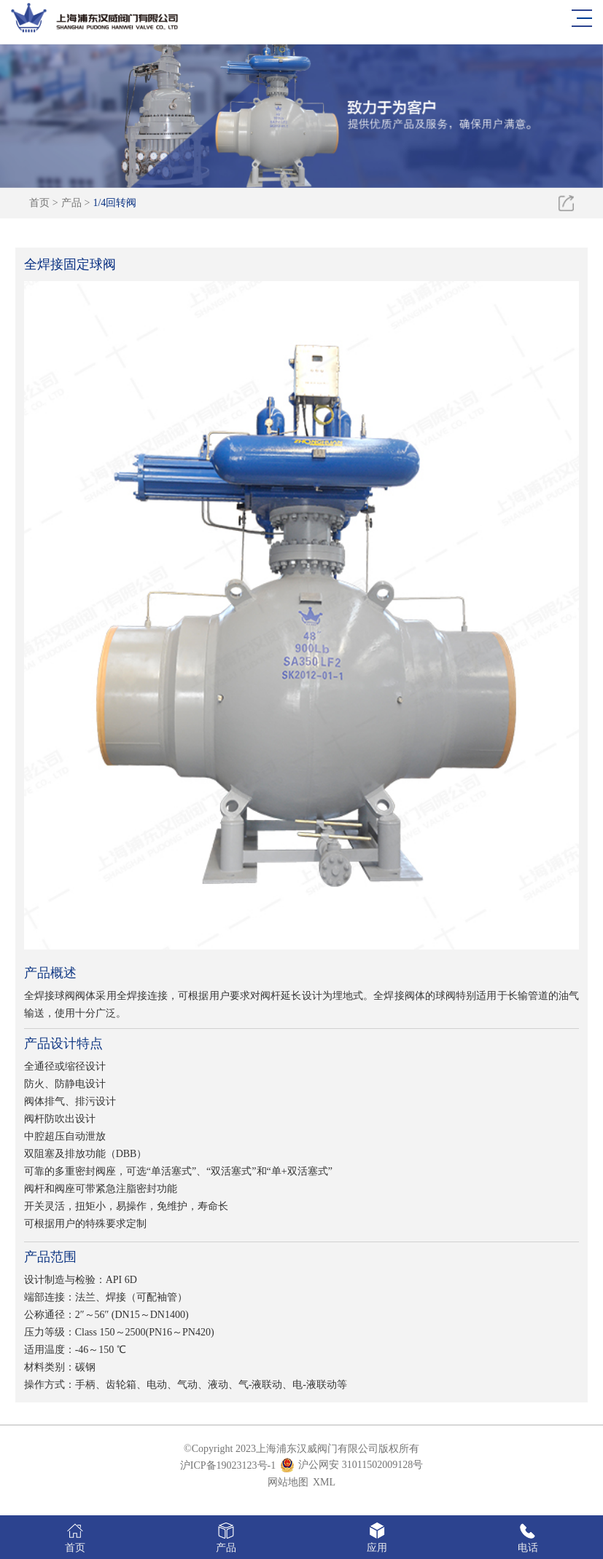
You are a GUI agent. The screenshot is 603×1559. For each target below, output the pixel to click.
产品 (71, 202)
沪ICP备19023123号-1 (228, 1465)
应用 (377, 1536)
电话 (527, 1536)
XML (324, 1482)
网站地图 (288, 1482)
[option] (301, 112)
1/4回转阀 (114, 202)
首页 (39, 202)
